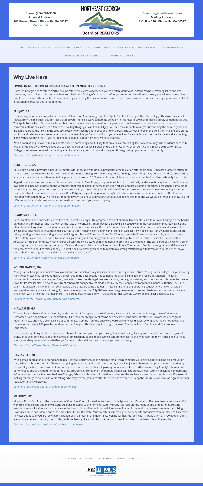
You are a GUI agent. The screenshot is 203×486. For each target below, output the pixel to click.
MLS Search (146, 47)
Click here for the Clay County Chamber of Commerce (44, 386)
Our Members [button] (171, 47)
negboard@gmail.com (167, 13)
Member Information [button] (72, 47)
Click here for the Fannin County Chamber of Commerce (46, 205)
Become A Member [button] (35, 47)
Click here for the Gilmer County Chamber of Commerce (46, 155)
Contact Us (40, 25)
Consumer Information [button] (113, 47)
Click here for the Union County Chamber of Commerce (46, 257)
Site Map (105, 458)
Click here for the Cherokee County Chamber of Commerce (48, 424)
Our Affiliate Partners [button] (84, 55)
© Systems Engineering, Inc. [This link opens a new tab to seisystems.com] (101, 475)
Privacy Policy (128, 458)
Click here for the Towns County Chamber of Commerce (46, 299)
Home (90, 458)
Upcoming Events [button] (123, 55)
